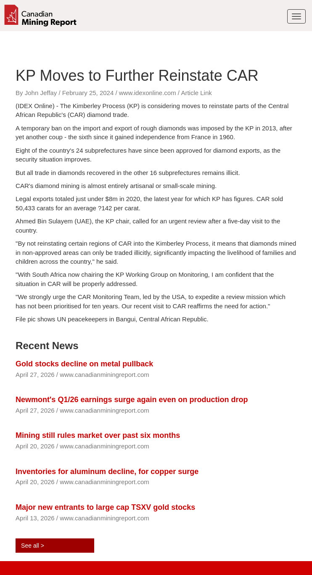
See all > (32, 545)
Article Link (196, 92)
